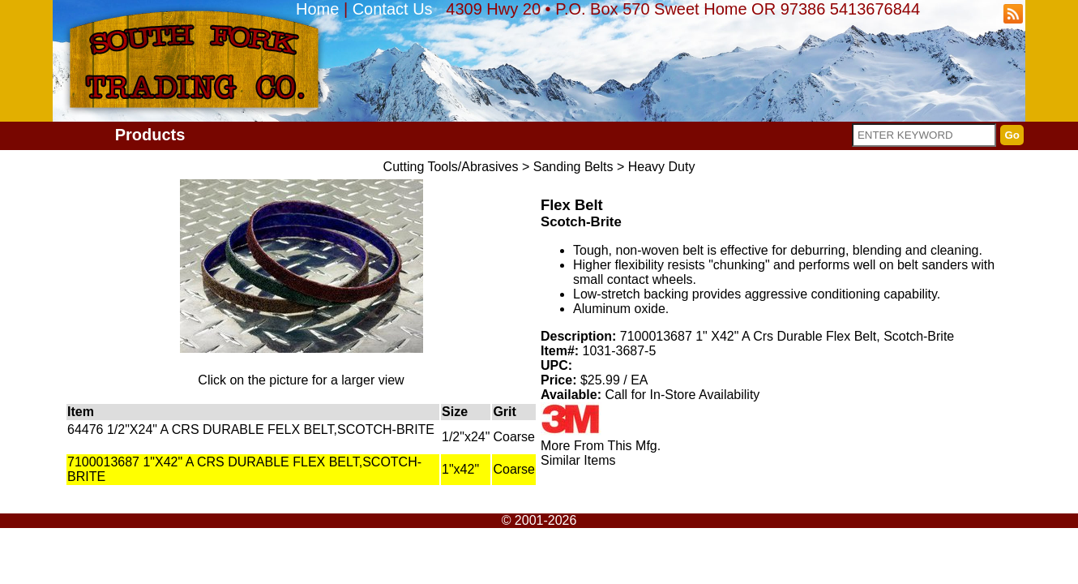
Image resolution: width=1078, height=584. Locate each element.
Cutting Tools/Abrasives (451, 167)
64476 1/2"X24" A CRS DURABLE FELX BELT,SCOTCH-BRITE (250, 429)
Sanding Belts (573, 167)
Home (317, 9)
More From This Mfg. (601, 446)
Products (150, 135)
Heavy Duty (661, 167)
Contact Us (393, 9)
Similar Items (578, 460)
